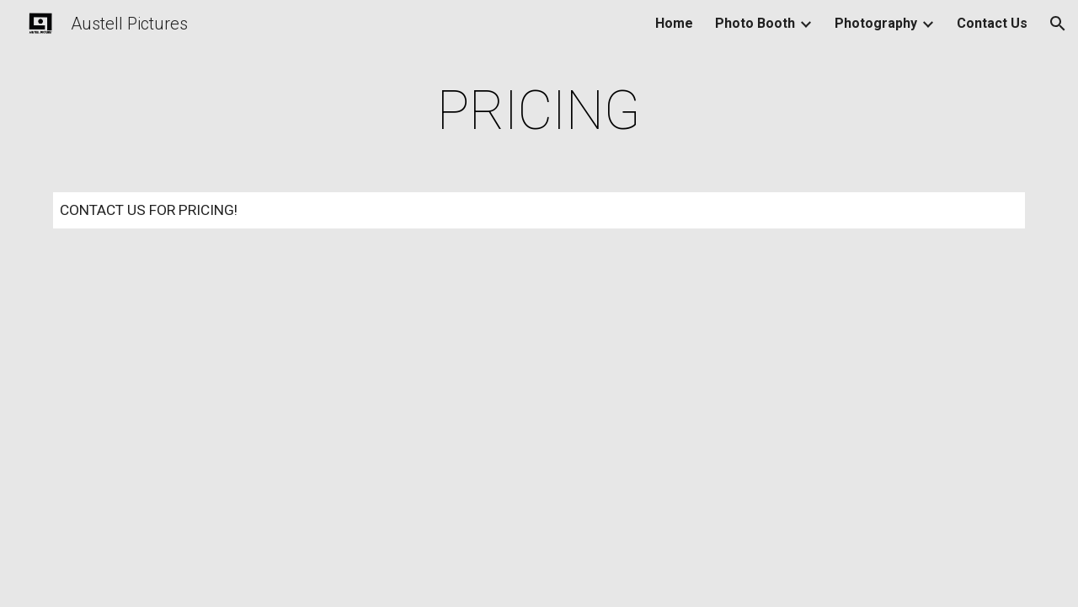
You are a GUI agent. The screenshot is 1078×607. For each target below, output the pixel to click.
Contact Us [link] (992, 23)
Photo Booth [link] (755, 23)
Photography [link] (876, 23)
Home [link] (674, 23)
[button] (1058, 23)
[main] (539, 111)
